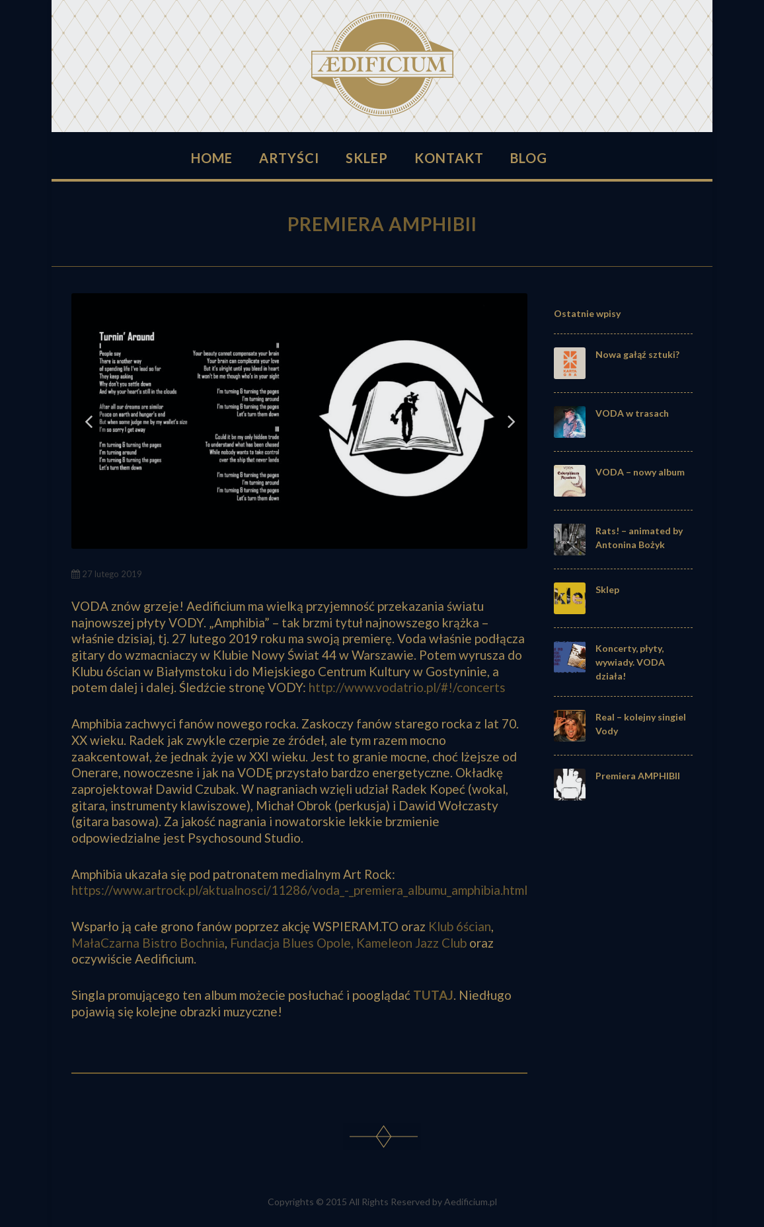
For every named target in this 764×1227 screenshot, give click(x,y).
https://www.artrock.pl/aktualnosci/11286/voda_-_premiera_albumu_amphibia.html (299, 889)
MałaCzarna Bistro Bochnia (148, 942)
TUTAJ (433, 994)
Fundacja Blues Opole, (292, 942)
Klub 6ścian (459, 926)
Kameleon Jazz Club (411, 942)
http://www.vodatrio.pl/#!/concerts (407, 687)
